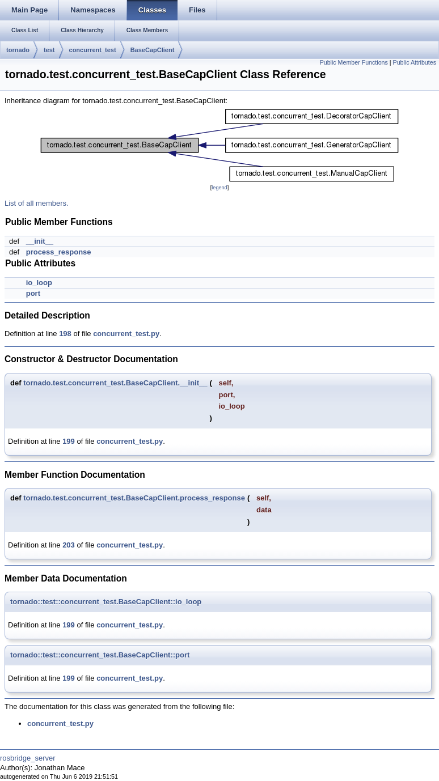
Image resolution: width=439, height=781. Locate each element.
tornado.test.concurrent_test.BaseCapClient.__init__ (115, 383)
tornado (17, 49)
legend (219, 187)
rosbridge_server (28, 758)
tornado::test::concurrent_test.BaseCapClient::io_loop (105, 601)
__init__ (39, 241)
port (33, 293)
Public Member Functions (354, 62)
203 (68, 545)
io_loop (39, 282)
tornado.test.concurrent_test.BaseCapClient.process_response (134, 498)
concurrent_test (92, 49)
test (49, 49)
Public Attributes (414, 62)
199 (68, 441)
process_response (58, 252)
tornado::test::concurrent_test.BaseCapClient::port (99, 655)
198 (65, 333)
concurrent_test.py (126, 333)
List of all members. (37, 203)
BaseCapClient (152, 49)
